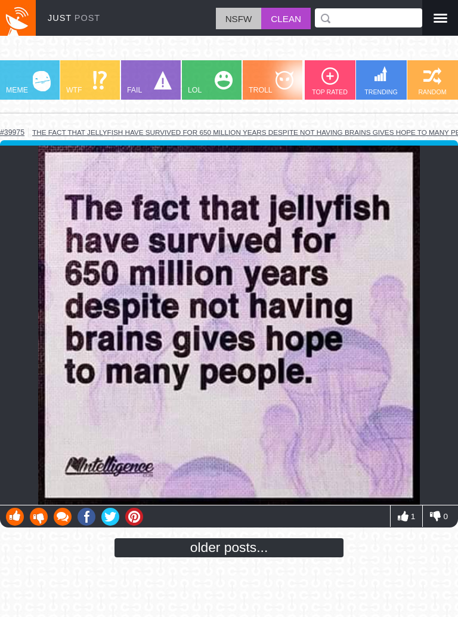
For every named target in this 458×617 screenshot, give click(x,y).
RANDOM (432, 81)
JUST (74, 18)
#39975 (12, 132)
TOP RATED (330, 81)
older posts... (229, 547)
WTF (86, 82)
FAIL (149, 82)
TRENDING (381, 80)
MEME (28, 82)
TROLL (271, 82)
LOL (210, 82)
